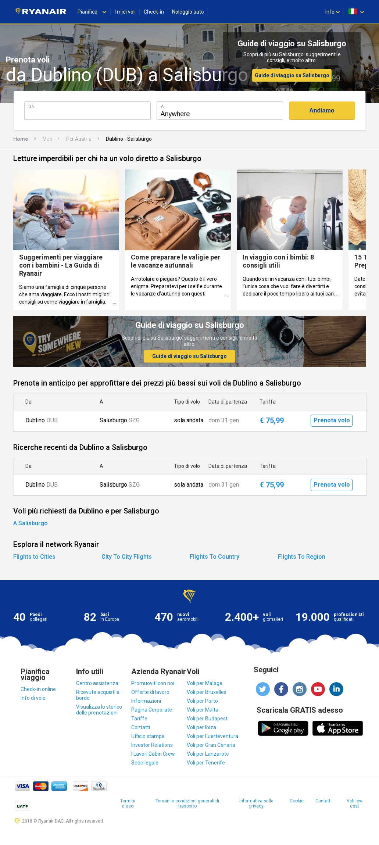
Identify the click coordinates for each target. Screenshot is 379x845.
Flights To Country (214, 556)
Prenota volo (332, 420)
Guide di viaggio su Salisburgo (292, 75)
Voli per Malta (202, 710)
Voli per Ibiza (201, 727)
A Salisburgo (30, 523)
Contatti (140, 727)
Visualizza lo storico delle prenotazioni (99, 710)
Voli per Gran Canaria (211, 745)
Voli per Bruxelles (206, 692)
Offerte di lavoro (150, 692)
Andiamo (321, 110)
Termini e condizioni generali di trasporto (187, 803)
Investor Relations (152, 745)
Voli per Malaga (204, 683)
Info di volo (33, 698)
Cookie (297, 800)
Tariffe (139, 719)
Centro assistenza (97, 683)
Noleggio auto (188, 12)
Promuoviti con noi (152, 683)
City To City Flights (126, 556)
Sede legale (144, 763)
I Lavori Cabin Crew (153, 754)
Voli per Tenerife (206, 763)
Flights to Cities (34, 556)
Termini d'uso (127, 803)
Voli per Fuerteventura (212, 736)
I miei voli (125, 12)
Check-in (154, 12)
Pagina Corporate (151, 710)
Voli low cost (354, 803)
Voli (47, 139)
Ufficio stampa (148, 736)
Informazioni (146, 701)
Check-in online (38, 689)
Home (20, 139)
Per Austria (79, 139)
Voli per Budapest (207, 719)
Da (31, 106)
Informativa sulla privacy (256, 803)
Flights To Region (301, 556)
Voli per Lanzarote (208, 754)
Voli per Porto (202, 701)
